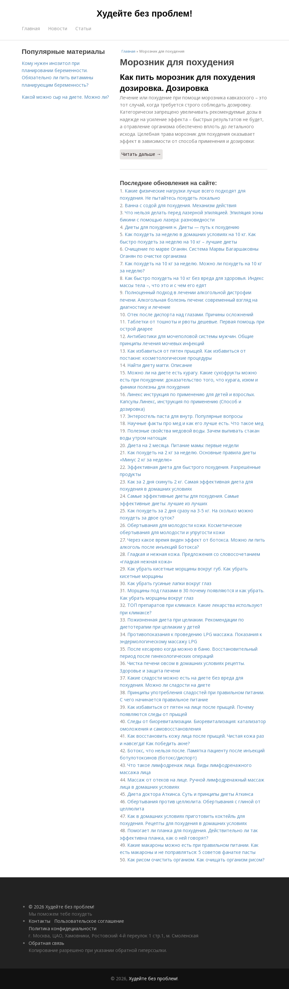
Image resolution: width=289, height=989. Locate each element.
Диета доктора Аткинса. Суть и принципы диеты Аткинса (190, 794)
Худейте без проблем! (145, 14)
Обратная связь (46, 943)
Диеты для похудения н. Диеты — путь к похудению (182, 227)
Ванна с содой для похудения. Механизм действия (180, 205)
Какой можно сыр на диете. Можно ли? (65, 97)
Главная (31, 28)
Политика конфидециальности (62, 928)
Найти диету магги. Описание (159, 365)
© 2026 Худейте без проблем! (61, 907)
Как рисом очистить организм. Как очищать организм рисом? (195, 860)
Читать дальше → (141, 154)
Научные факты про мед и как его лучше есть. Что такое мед (195, 423)
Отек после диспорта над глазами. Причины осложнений (190, 314)
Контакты (39, 921)
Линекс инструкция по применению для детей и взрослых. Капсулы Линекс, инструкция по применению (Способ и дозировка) (187, 401)
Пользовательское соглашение (89, 921)
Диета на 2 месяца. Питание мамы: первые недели (183, 445)
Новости (57, 28)
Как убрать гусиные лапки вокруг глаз (169, 583)
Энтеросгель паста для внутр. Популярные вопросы (185, 416)
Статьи (83, 28)
